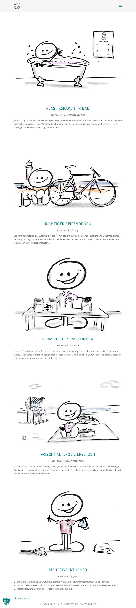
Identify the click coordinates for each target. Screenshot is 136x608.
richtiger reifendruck (68, 223)
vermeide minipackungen (68, 338)
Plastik (81, 460)
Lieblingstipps (70, 114)
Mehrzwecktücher (68, 569)
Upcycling (74, 576)
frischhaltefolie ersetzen (68, 454)
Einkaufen (74, 345)
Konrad (58, 114)
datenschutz (88, 604)
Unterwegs (74, 230)
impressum (71, 604)
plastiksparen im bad (68, 108)
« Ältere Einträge (21, 598)
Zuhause (81, 114)
